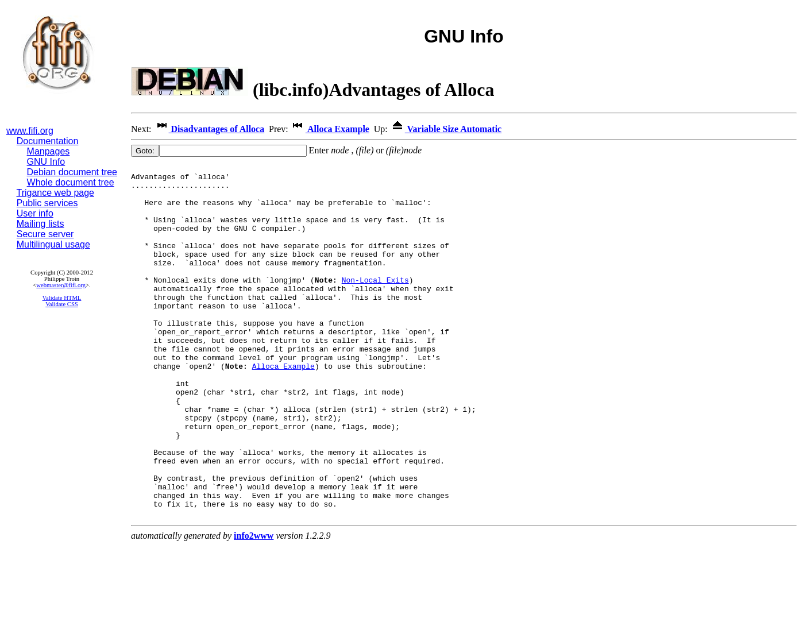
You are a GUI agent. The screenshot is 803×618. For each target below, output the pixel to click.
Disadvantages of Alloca (209, 129)
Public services (47, 203)
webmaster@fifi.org (61, 285)
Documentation (48, 141)
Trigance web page (56, 193)
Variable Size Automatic (445, 129)
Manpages (48, 151)
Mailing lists (40, 224)
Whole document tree (70, 182)
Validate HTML (62, 298)
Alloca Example (330, 129)
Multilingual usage (53, 244)
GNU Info (46, 162)
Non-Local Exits (375, 304)
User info (35, 213)
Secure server (45, 234)
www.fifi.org (29, 131)
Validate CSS (61, 304)
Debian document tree (72, 172)
